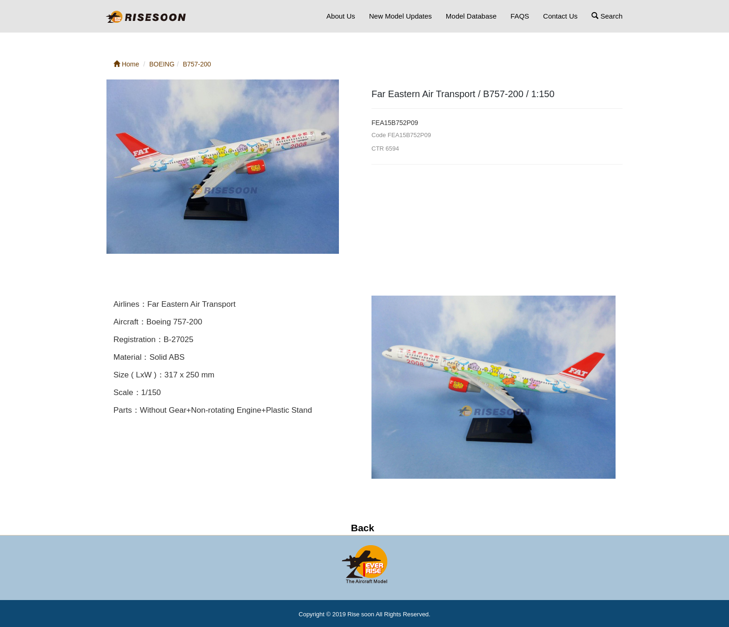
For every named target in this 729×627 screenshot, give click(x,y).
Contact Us (560, 16)
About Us (340, 16)
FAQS (519, 16)
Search (607, 16)
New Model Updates (400, 16)
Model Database (471, 16)
